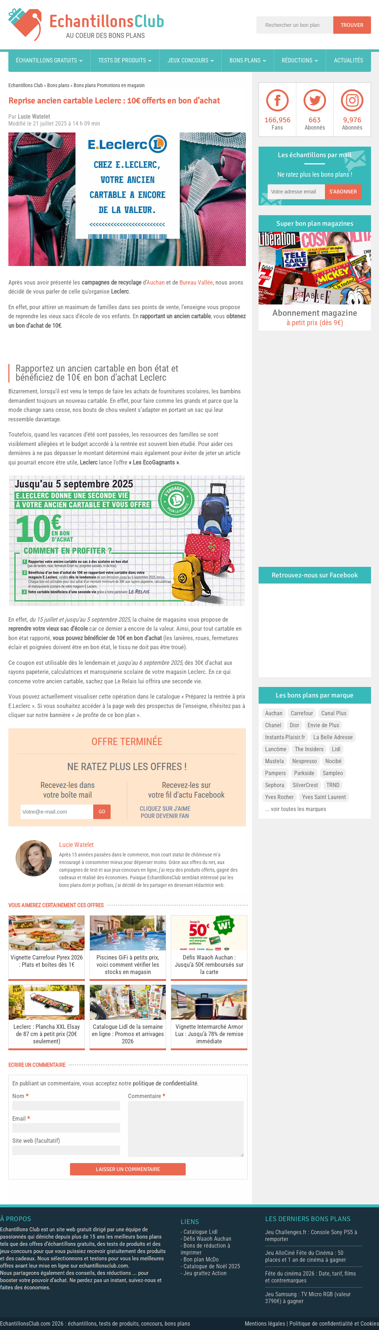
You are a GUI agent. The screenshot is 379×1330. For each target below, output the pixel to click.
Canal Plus (333, 713)
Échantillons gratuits (46, 60)
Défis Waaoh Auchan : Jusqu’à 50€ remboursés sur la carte (209, 964)
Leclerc (120, 291)
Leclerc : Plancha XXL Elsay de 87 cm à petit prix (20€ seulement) (46, 1034)
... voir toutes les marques (295, 809)
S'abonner (343, 191)
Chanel (273, 725)
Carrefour (302, 713)
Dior (294, 725)
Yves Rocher (279, 797)
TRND (332, 785)
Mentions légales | (267, 1323)
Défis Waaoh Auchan (207, 1238)
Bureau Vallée (196, 282)
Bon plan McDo (201, 1259)
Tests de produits (122, 60)
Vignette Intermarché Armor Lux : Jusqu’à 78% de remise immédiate (209, 1034)
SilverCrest (305, 785)
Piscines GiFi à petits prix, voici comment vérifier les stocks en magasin (127, 964)
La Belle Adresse (333, 737)
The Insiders (309, 749)
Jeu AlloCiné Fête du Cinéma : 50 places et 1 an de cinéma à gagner (305, 1256)
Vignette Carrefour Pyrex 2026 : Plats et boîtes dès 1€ (47, 961)
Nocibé (333, 761)
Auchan (156, 282)
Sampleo (333, 773)
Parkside (304, 773)
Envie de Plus (323, 725)
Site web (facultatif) (36, 1140)
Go (102, 812)
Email (19, 1118)
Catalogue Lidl (201, 1231)
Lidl (336, 749)
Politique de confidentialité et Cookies (334, 1323)
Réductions (297, 60)
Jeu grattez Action (205, 1273)
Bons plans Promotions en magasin (109, 85)
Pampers (275, 773)
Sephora (274, 785)
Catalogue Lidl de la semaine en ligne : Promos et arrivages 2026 (128, 1034)
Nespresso (304, 761)
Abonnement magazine (314, 317)
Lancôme (276, 749)
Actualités (348, 60)
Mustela (274, 761)
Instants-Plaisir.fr (285, 737)
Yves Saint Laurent (324, 797)
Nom (18, 1096)
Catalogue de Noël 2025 (212, 1266)
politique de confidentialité (165, 1083)
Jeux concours (188, 60)
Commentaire (146, 1096)
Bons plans (245, 60)
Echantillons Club (25, 85)
